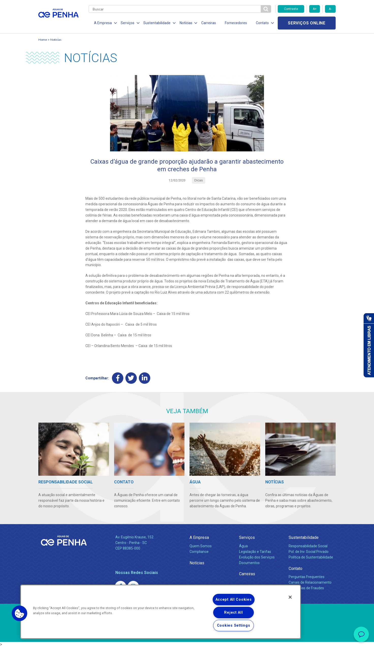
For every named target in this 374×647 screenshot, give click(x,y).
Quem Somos (201, 546)
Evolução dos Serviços (257, 557)
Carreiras (207, 23)
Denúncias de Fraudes (306, 588)
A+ (315, 9)
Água (243, 546)
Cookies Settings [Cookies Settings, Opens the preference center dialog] (233, 625)
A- (330, 9)
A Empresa (199, 537)
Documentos (249, 563)
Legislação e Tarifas (255, 552)
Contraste (291, 9)
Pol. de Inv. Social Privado (309, 552)
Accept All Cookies (233, 599)
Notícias (55, 39)
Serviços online (306, 23)
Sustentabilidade (304, 537)
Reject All (233, 612)
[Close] (290, 597)
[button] (19, 613)
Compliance (199, 552)
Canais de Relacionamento (310, 582)
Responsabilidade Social (308, 546)
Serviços (247, 537)
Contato (295, 568)
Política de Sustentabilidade (311, 557)
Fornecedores (234, 23)
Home (42, 39)
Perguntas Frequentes (306, 577)
